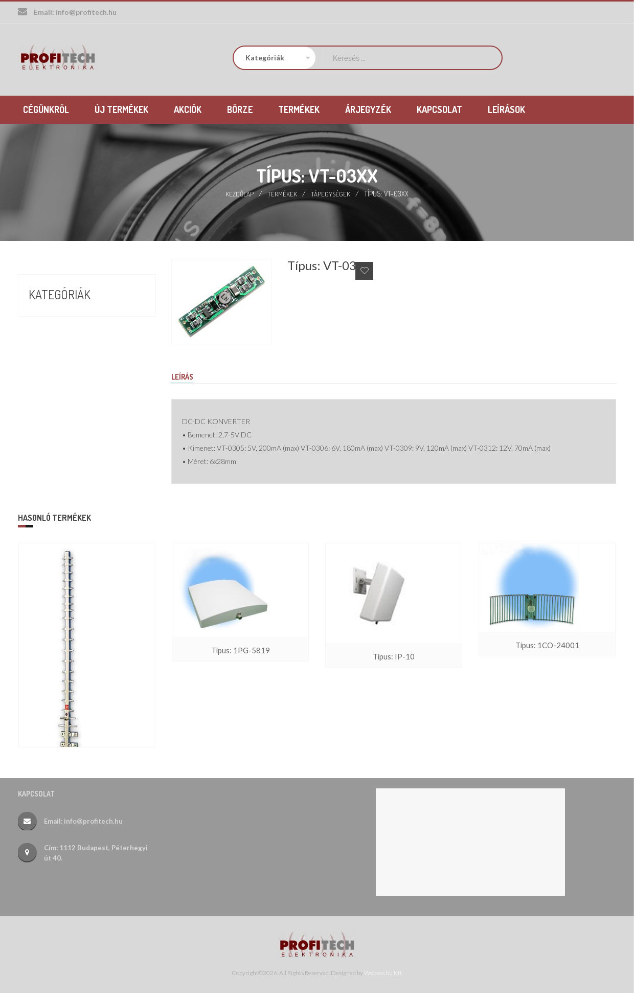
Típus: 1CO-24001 (547, 645)
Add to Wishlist (364, 270)
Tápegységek (331, 192)
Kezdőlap (239, 192)
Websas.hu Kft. (383, 973)
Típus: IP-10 (394, 656)
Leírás (183, 376)
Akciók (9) (47, 317)
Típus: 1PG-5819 (240, 650)
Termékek (282, 192)
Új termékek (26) (62, 372)
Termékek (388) (59, 353)
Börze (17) (48, 335)
